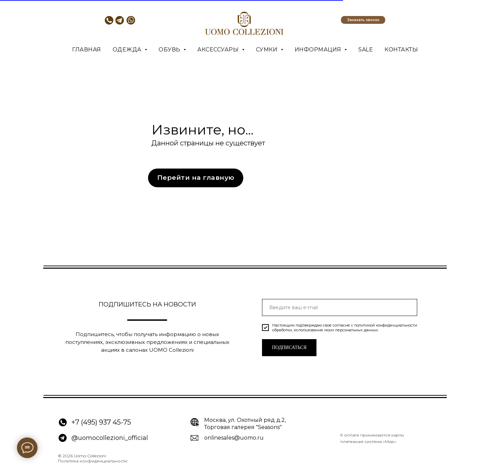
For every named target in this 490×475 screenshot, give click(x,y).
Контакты (401, 49)
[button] (363, 20)
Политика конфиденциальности (92, 460)
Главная (86, 49)
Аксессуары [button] (218, 49)
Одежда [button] (128, 49)
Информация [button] (319, 49)
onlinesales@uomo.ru (234, 437)
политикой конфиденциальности (385, 325)
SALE (365, 49)
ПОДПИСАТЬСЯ (289, 347)
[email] (339, 307)
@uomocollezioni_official (109, 438)
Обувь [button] (170, 49)
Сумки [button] (267, 49)
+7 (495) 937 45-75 (101, 422)
